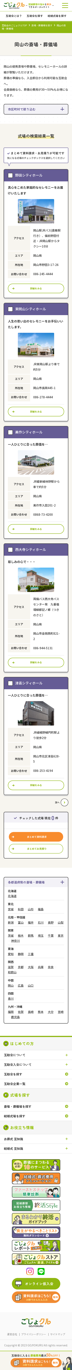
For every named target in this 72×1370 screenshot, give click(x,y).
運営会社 (12, 1334)
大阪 (31, 967)
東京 (61, 935)
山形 (31, 909)
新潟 (11, 922)
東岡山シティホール (30, 308)
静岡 (21, 954)
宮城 (11, 909)
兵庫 (41, 967)
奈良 (51, 967)
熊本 (41, 1012)
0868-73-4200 (43, 514)
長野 (51, 922)
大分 (51, 1012)
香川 (11, 998)
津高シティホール (29, 682)
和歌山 (12, 972)
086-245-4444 (43, 274)
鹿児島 (15, 1017)
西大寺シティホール (30, 549)
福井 (31, 922)
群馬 (31, 935)
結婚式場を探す (14, 1116)
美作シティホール (29, 431)
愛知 (11, 954)
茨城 (11, 935)
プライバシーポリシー (33, 1334)
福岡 (11, 1012)
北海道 (12, 896)
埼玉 (41, 935)
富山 (21, 922)
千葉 (51, 935)
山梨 (61, 922)
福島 (41, 909)
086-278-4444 (43, 397)
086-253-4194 (43, 771)
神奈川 (15, 940)
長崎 (31, 1012)
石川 (41, 922)
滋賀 (11, 967)
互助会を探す (13, 1074)
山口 (31, 985)
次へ (57, 802)
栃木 (21, 935)
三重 (31, 954)
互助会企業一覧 (14, 1083)
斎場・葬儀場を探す (41, 25)
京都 (21, 967)
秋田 (21, 909)
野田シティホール (29, 175)
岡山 (11, 985)
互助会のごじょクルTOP (14, 25)
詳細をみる (36, 288)
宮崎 (61, 1012)
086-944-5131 (43, 648)
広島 (21, 985)
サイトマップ (57, 1334)
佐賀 (21, 1012)
